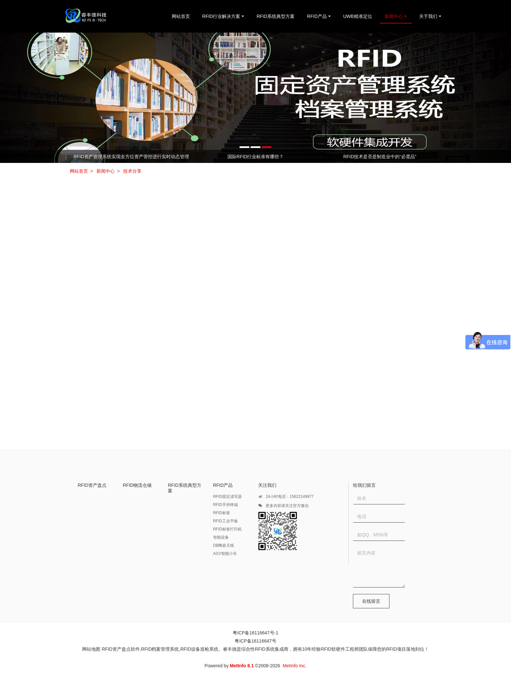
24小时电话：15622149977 (286, 497)
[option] (255, 98)
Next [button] (438, 156)
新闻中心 (105, 171)
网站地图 (91, 649)
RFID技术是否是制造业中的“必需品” (379, 156)
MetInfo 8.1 (242, 665)
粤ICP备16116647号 (255, 641)
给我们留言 (364, 485)
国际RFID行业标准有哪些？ (255, 156)
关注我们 (267, 485)
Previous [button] (72, 156)
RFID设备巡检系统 (199, 649)
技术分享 (132, 171)
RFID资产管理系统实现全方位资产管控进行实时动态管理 (131, 156)
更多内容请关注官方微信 (283, 506)
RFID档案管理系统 (160, 649)
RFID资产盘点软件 (121, 649)
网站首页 (181, 16)
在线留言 (371, 601)
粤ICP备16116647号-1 (255, 632)
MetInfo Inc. (294, 665)
